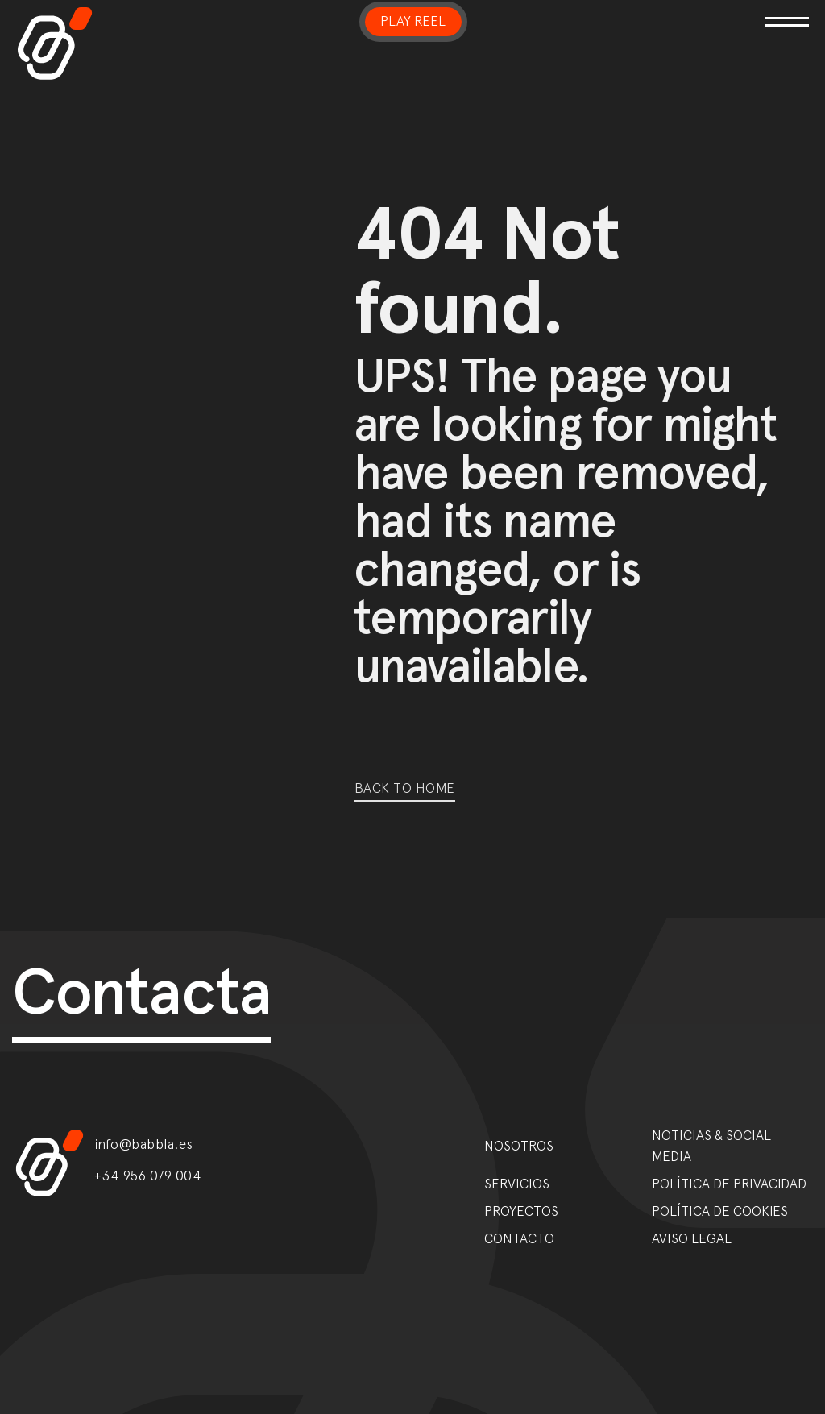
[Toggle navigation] (680, 11)
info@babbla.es (143, 1144)
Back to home (404, 788)
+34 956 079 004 (148, 1175)
